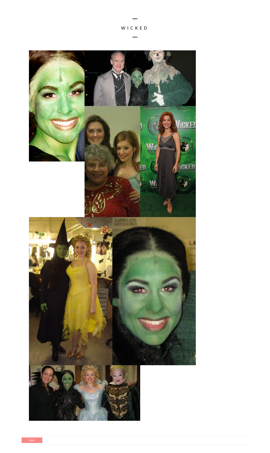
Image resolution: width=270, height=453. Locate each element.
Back (32, 440)
